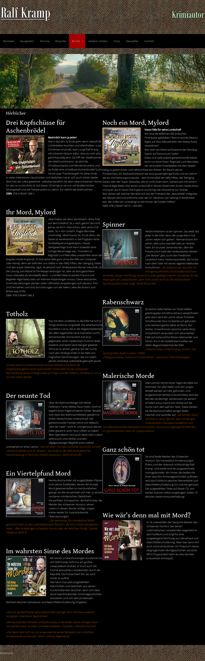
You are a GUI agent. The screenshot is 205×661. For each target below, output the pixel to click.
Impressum (6, 653)
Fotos (117, 41)
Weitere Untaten (98, 41)
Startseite (8, 41)
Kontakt (149, 41)
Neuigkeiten (27, 41)
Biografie (60, 41)
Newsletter (132, 41)
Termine (44, 41)
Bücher (76, 41)
